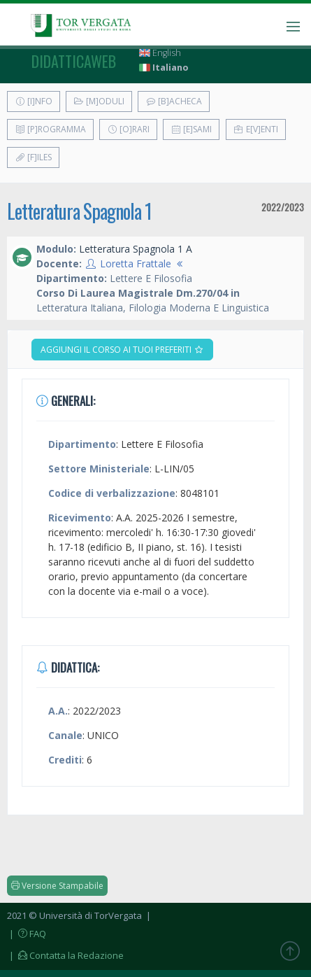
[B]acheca (173, 101)
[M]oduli (98, 101)
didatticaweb (73, 61)
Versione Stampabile (57, 886)
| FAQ (26, 933)
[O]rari (128, 129)
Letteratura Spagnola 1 (79, 211)
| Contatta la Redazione (65, 955)
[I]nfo (33, 101)
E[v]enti (255, 129)
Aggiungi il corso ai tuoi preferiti (122, 350)
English (160, 53)
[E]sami (191, 129)
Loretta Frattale (135, 263)
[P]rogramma (50, 129)
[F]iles (33, 157)
